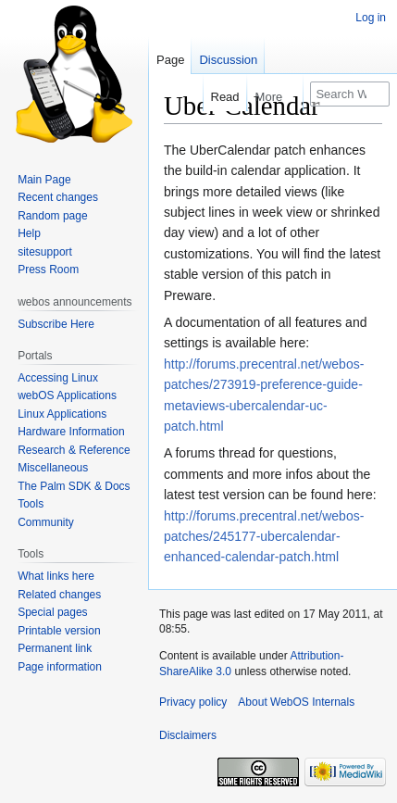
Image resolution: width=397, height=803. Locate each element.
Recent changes (58, 197)
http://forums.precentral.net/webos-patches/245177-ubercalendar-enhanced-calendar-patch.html (264, 536)
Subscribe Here (56, 324)
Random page (52, 215)
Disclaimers (188, 735)
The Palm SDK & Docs (74, 486)
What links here (56, 576)
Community (46, 522)
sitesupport (45, 251)
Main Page (44, 179)
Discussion (228, 60)
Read (217, 97)
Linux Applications (62, 414)
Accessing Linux (58, 377)
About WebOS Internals (296, 702)
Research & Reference (74, 450)
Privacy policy (193, 702)
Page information (60, 666)
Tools (30, 503)
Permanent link (55, 648)
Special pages (52, 612)
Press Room (48, 269)
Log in (370, 17)
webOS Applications (67, 395)
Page (170, 60)
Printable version (59, 630)
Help (29, 233)
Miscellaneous (53, 467)
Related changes (59, 594)
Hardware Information (71, 431)
